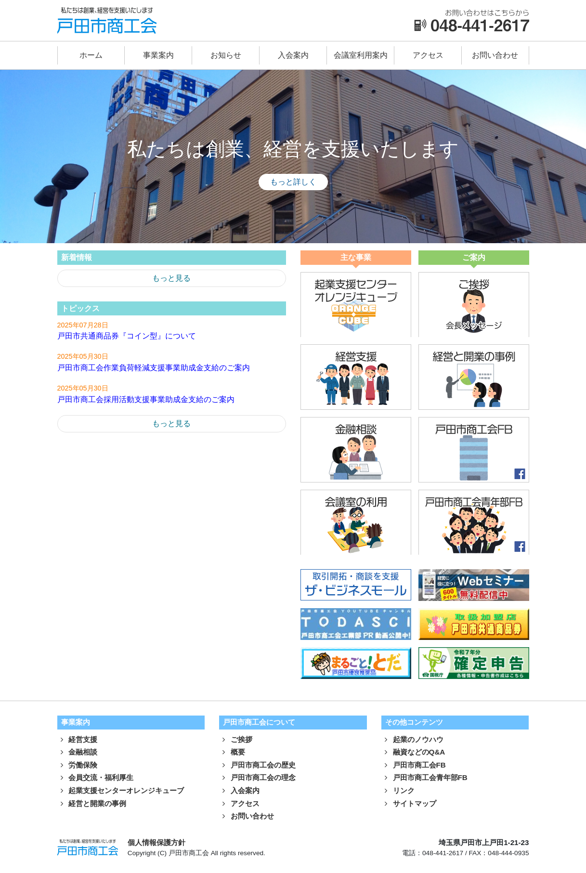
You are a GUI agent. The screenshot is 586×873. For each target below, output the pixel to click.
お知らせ (225, 55)
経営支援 (77, 740)
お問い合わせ (495, 55)
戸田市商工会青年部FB (424, 778)
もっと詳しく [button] (293, 182)
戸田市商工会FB (413, 765)
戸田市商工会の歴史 (257, 765)
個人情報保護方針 (156, 843)
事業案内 (158, 55)
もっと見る (171, 278)
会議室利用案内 (361, 55)
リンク (398, 791)
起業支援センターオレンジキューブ (120, 791)
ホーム (91, 55)
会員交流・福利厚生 (95, 778)
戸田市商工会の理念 (257, 778)
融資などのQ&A (413, 752)
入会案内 (293, 55)
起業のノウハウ (412, 740)
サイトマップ (408, 804)
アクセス (428, 55)
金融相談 (77, 752)
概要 (232, 752)
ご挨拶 (235, 740)
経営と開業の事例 (92, 804)
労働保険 (77, 765)
